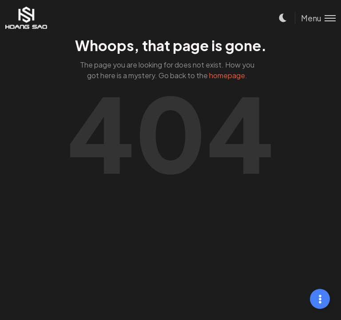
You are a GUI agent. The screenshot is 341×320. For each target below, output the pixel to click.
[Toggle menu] (315, 18)
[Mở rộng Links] (320, 299)
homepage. (228, 75)
